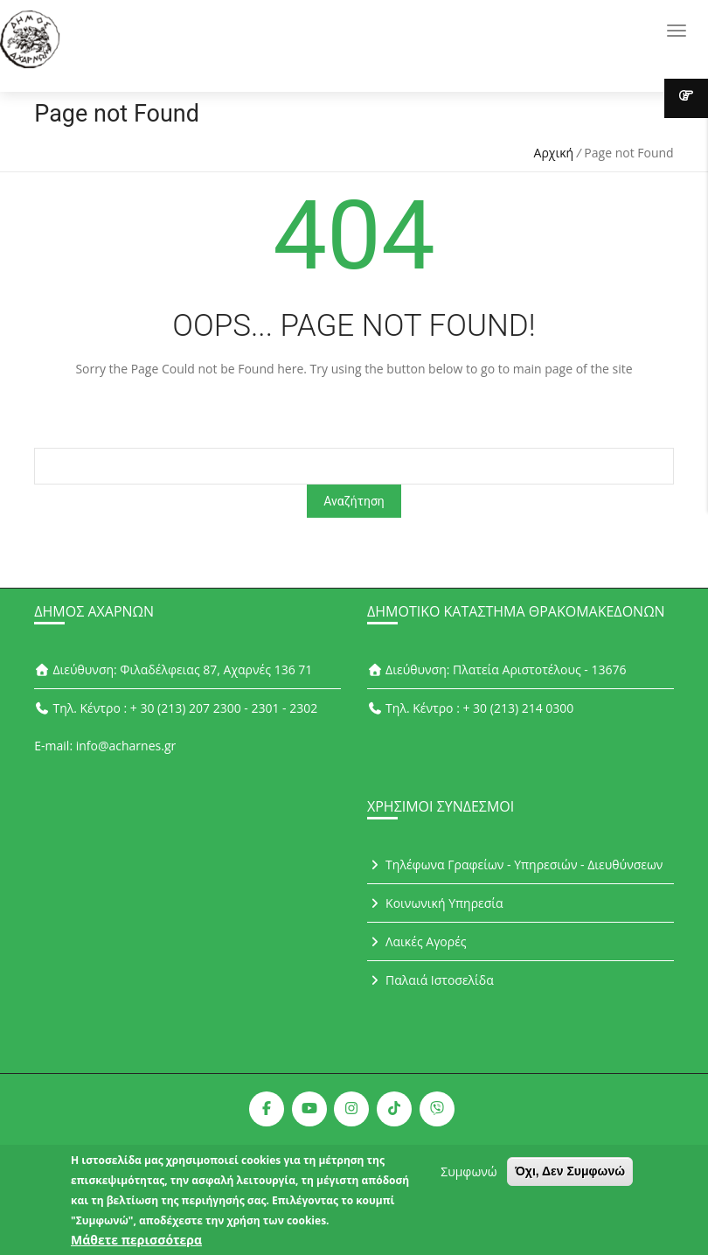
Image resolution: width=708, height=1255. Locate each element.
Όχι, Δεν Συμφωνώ (570, 1176)
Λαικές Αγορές (417, 941)
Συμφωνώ (468, 1176)
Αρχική (554, 152)
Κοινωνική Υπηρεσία (435, 903)
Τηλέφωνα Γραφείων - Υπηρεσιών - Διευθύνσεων (515, 864)
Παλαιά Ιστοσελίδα (430, 980)
